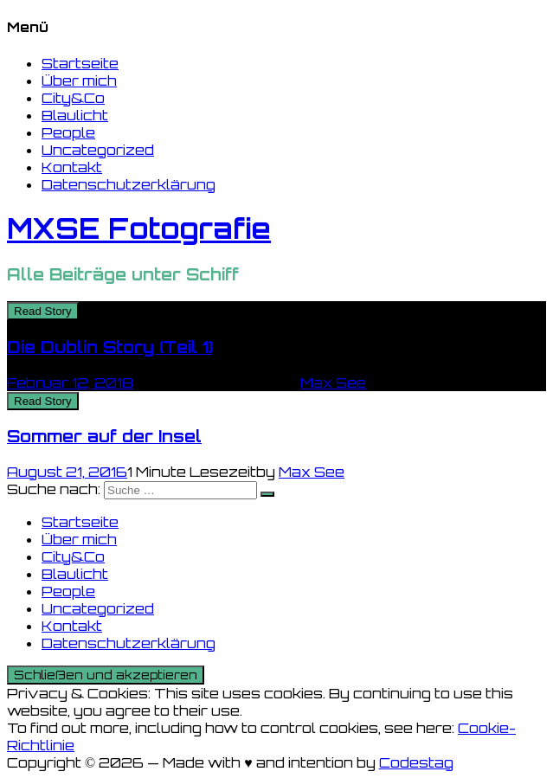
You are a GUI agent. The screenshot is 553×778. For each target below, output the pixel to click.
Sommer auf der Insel (104, 436)
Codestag (416, 762)
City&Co (73, 97)
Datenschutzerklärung (128, 184)
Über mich (79, 80)
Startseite (80, 63)
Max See (333, 382)
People (68, 132)
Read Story (43, 311)
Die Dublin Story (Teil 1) (110, 347)
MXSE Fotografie (139, 228)
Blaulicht (75, 115)
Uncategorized (98, 149)
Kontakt (72, 167)
